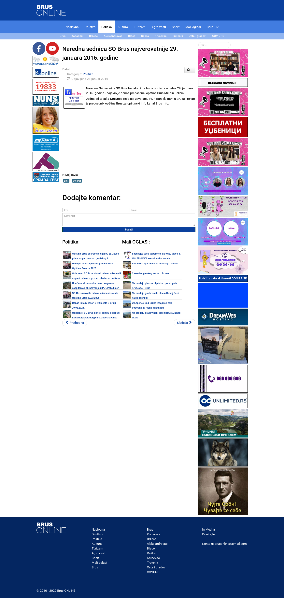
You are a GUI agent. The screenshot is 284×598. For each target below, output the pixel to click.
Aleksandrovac (157, 544)
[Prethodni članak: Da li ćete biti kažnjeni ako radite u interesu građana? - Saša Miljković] (74, 322)
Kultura (97, 544)
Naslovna (98, 529)
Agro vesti (99, 553)
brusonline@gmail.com (231, 544)
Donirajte (208, 534)
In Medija (208, 529)
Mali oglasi (99, 562)
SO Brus (77, 180)
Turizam (97, 548)
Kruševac (153, 558)
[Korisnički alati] (189, 70)
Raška (151, 553)
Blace (151, 548)
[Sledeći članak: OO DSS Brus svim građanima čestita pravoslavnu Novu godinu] (184, 322)
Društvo (97, 534)
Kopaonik (153, 534)
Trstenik (152, 562)
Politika (88, 74)
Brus (66, 180)
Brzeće (151, 539)
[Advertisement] (46, 242)
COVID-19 (153, 572)
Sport (95, 558)
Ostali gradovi (156, 567)
